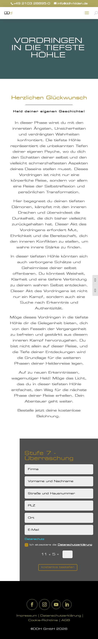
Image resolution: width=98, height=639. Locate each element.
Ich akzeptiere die (58, 545)
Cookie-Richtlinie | (44, 620)
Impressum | (27, 615)
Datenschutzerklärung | (61, 615)
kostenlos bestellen (57, 567)
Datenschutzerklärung (75, 545)
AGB (65, 620)
